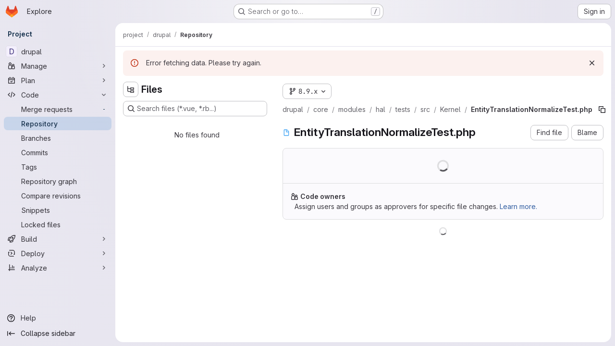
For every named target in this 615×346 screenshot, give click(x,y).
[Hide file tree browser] (130, 89)
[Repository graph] (57, 181)
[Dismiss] (592, 63)
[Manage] (57, 66)
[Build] (57, 239)
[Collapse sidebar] (57, 333)
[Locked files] (57, 224)
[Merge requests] (57, 109)
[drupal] (57, 51)
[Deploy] (57, 253)
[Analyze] (57, 267)
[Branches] (57, 138)
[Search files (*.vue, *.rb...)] (195, 108)
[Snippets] (57, 210)
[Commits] (57, 152)
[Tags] (57, 166)
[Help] (57, 318)
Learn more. (518, 206)
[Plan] (57, 80)
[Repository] (57, 123)
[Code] (57, 94)
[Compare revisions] (57, 195)
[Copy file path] (602, 109)
